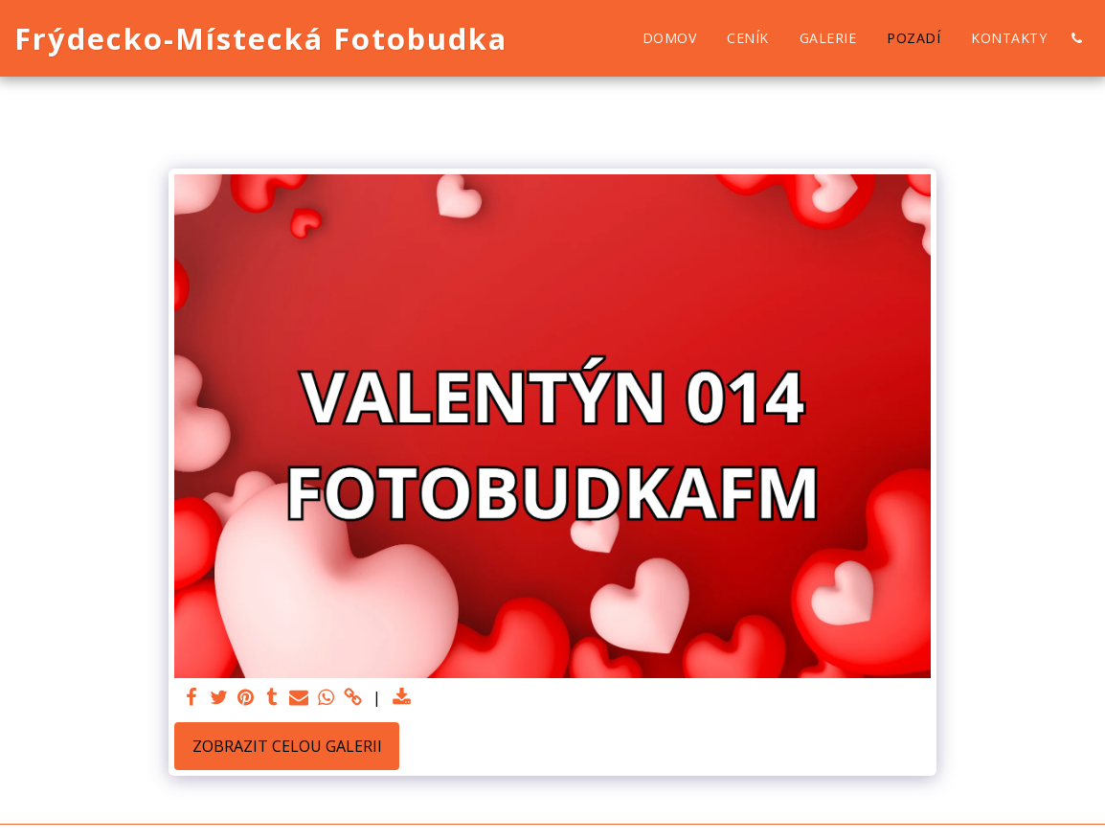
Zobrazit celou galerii (287, 746)
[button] (1076, 38)
